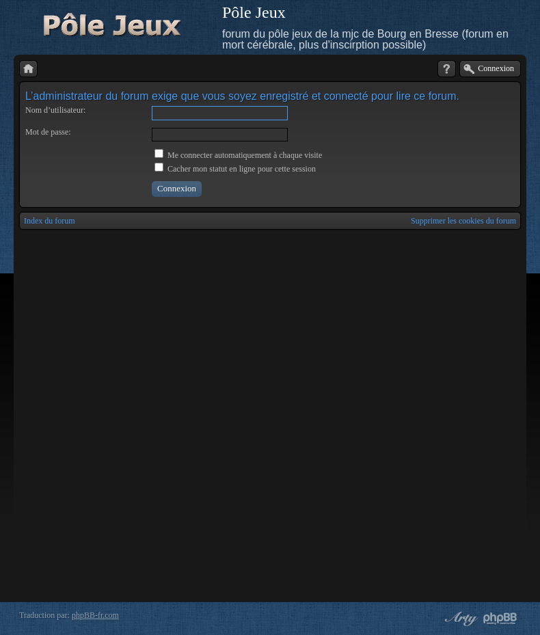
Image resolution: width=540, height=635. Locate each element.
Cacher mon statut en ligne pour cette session (235, 169)
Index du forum (49, 221)
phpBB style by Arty (459, 618)
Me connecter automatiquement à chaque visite (238, 155)
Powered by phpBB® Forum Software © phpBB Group (500, 618)
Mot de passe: (48, 132)
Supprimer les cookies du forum (463, 221)
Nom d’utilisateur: (55, 110)
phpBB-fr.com (95, 615)
